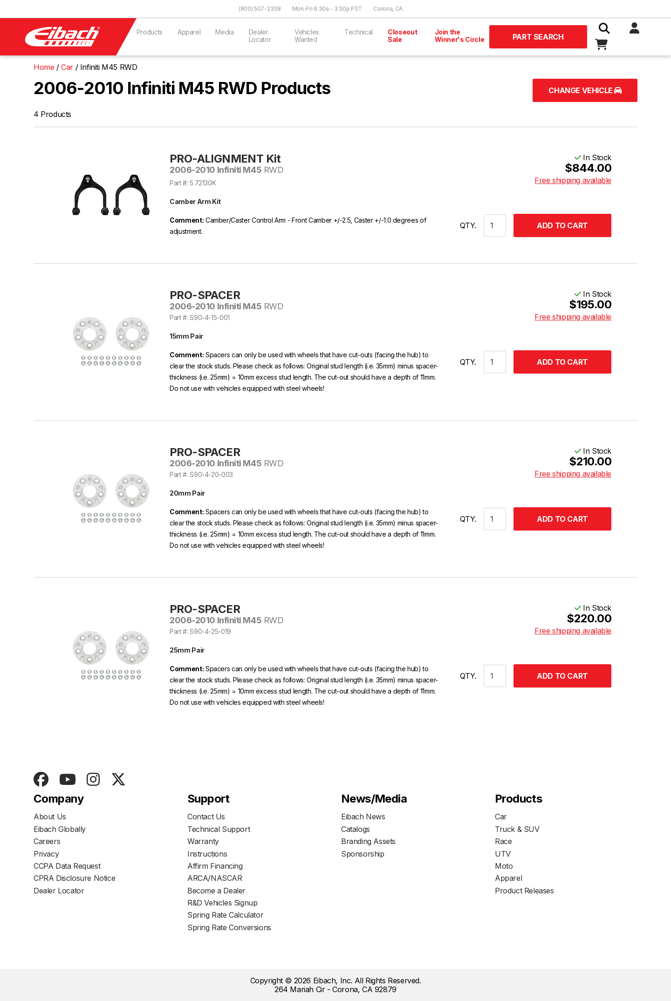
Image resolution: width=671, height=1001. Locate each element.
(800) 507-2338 (260, 8)
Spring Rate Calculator (225, 915)
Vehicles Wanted (306, 35)
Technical (358, 32)
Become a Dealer (216, 890)
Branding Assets (368, 841)
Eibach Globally (60, 829)
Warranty (203, 841)
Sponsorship (362, 854)
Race (503, 841)
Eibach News (363, 816)
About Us (50, 816)
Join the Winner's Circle (460, 35)
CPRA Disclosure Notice (74, 878)
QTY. (468, 225)
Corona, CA (388, 8)
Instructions (207, 854)
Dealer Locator (260, 35)
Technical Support (218, 829)
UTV (503, 854)
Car (501, 816)
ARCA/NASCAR (214, 878)
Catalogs (355, 829)
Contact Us (206, 816)
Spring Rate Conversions (229, 927)
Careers (47, 841)
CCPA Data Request (67, 866)
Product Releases (524, 890)
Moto (504, 866)
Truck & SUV (517, 829)
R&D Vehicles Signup (222, 903)
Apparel (189, 32)
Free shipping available (572, 180)
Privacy (46, 854)
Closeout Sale (402, 35)
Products (150, 32)
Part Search (538, 36)
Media (224, 32)
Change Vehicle (585, 90)
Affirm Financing (215, 866)
